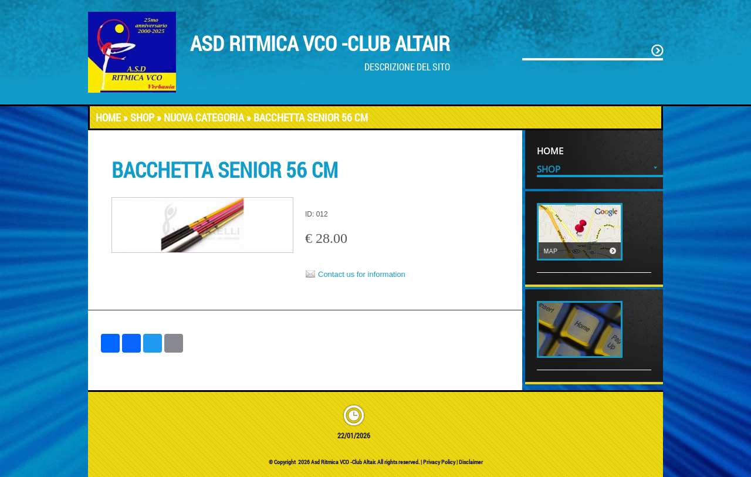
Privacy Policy (439, 462)
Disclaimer (471, 462)
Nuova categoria (204, 117)
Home (108, 117)
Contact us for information (361, 274)
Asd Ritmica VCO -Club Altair (320, 42)
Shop (142, 117)
